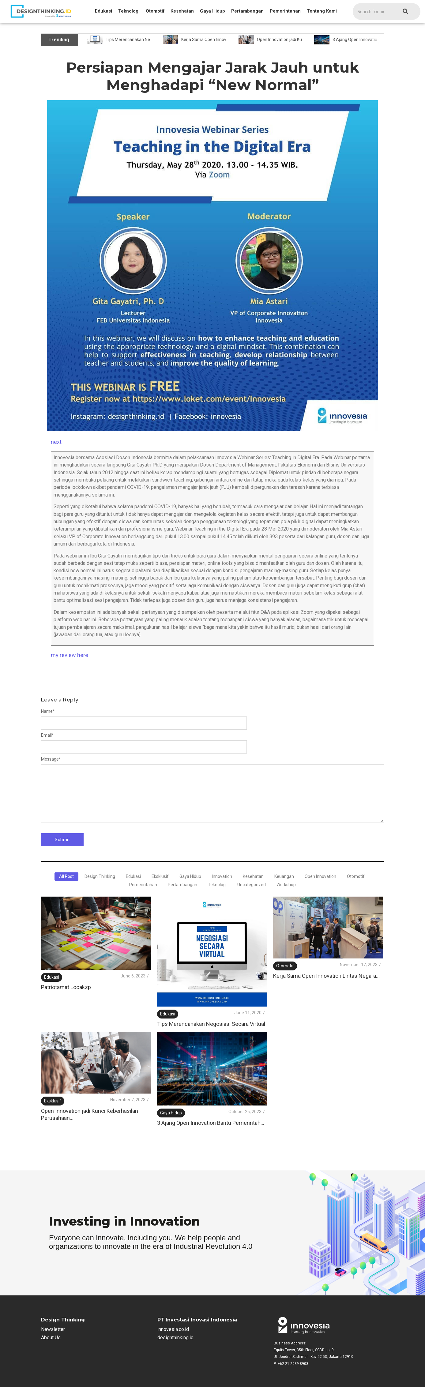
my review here (69, 655)
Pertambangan (247, 11)
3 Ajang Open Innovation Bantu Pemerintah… (210, 1123)
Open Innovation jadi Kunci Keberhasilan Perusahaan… (89, 1114)
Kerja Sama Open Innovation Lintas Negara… (326, 976)
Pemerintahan (285, 11)
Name (48, 711)
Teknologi (129, 11)
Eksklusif (52, 1100)
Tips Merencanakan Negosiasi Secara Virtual (149, 39)
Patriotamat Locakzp (66, 987)
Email (47, 735)
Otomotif (155, 11)
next (56, 442)
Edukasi (103, 11)
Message (51, 759)
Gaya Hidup (212, 11)
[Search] (371, 11)
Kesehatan (182, 11)
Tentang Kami (322, 11)
